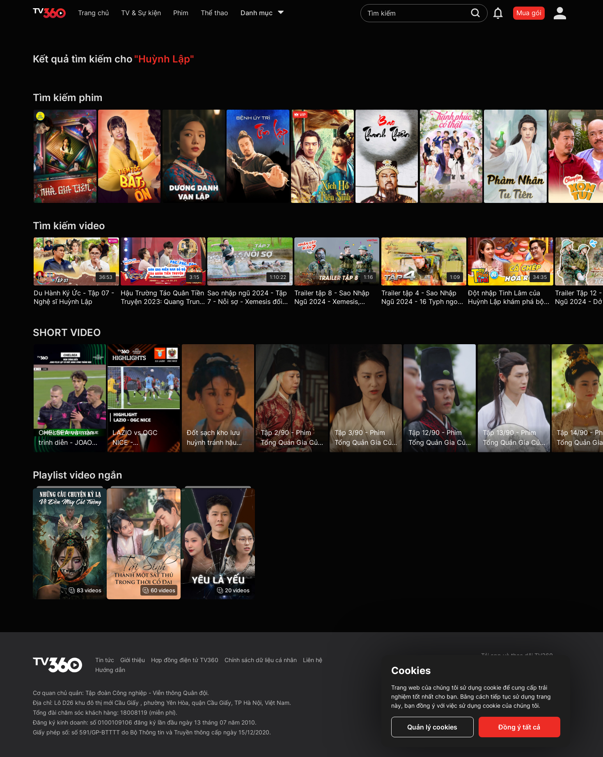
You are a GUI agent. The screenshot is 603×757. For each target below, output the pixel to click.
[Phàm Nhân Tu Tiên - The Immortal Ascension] (538, 156)
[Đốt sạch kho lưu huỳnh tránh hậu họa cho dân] (224, 398)
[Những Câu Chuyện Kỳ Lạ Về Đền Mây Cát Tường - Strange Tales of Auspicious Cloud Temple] (70, 542)
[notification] (498, 13)
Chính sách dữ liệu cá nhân (261, 659)
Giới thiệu (132, 659)
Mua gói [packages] (528, 13)
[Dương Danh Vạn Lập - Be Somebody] (200, 156)
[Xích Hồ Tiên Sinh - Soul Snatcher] (335, 156)
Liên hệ (312, 659)
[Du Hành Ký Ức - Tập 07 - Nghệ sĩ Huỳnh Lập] (76, 273)
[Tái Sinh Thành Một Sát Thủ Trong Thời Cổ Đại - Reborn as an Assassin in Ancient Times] (147, 542)
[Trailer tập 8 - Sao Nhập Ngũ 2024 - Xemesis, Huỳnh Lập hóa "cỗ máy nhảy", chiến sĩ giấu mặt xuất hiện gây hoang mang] (347, 273)
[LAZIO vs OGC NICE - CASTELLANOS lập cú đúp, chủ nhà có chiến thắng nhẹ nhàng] (147, 398)
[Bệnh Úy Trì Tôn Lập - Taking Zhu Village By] (267, 156)
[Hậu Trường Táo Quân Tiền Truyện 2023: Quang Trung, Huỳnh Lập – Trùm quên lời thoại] (166, 273)
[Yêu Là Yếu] (224, 542)
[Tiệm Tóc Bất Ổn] (132, 156)
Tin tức (104, 659)
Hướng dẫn (110, 669)
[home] (49, 13)
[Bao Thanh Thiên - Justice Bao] (402, 156)
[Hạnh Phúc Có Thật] (470, 156)
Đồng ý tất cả (519, 727)
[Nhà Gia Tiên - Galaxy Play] (65, 156)
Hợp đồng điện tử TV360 (184, 659)
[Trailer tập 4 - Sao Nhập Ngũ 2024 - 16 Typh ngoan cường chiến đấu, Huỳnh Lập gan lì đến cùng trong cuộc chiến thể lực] (436, 273)
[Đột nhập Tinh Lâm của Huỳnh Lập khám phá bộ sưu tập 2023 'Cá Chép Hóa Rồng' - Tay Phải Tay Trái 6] (527, 273)
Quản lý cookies (432, 727)
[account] (560, 13)
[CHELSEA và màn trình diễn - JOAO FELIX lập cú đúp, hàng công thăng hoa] (70, 398)
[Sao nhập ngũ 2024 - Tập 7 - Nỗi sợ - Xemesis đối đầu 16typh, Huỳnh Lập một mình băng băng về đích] (256, 273)
